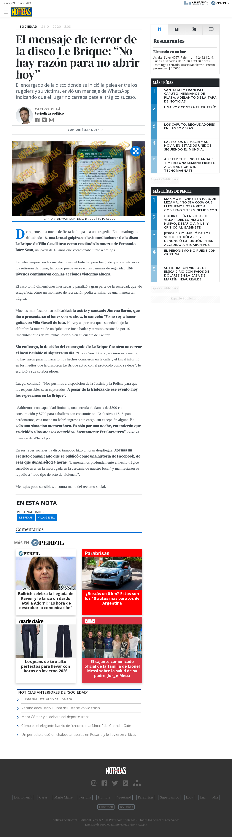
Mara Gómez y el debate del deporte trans (55, 716)
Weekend (124, 797)
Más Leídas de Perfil (172, 191)
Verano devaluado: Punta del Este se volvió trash (60, 708)
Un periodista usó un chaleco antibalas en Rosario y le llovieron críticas (78, 734)
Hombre (104, 797)
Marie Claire (63, 797)
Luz (202, 797)
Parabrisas (145, 797)
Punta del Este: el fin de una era (46, 699)
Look (190, 797)
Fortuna (85, 797)
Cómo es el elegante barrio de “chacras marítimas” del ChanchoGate (76, 725)
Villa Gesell (46, 517)
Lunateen (106, 807)
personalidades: (30, 512)
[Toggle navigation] (7, 11)
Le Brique (25, 517)
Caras (43, 797)
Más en (39, 542)
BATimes (126, 807)
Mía (215, 797)
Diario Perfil (23, 797)
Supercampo (169, 797)
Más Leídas (163, 82)
